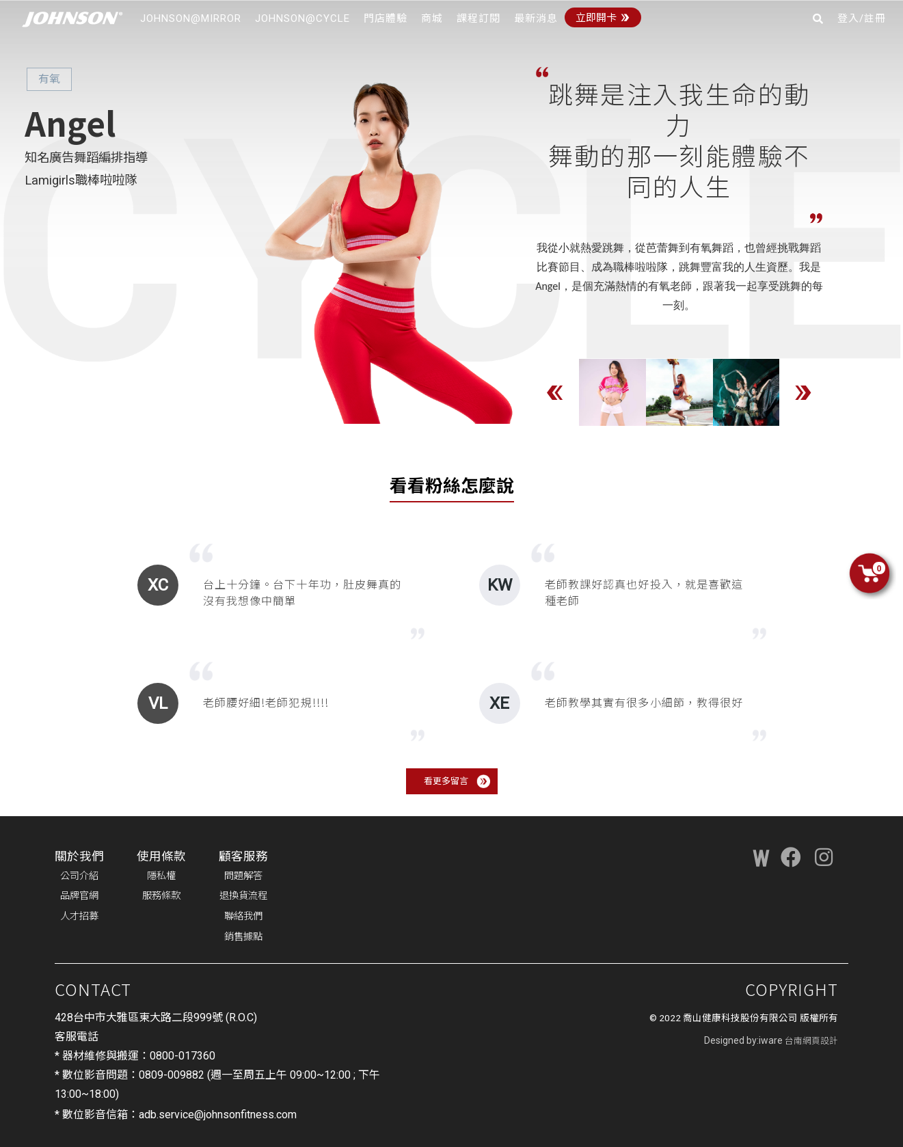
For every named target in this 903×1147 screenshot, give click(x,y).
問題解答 (243, 876)
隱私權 (161, 876)
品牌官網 (79, 896)
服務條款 (161, 896)
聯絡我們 (243, 916)
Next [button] (803, 392)
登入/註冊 (861, 18)
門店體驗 (385, 18)
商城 (432, 18)
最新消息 (536, 18)
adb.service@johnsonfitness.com (218, 1114)
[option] (612, 392)
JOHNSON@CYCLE (302, 18)
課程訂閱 (478, 18)
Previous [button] (555, 392)
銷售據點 (243, 937)
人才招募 (79, 916)
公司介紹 (79, 876)
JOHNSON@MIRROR (190, 18)
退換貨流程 (243, 896)
